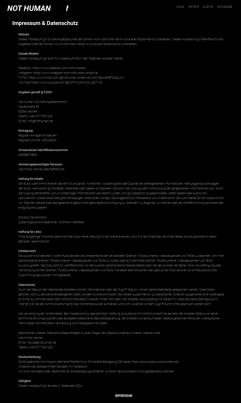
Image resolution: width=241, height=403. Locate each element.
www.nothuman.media (70, 44)
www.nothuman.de (106, 39)
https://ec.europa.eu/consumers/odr (155, 361)
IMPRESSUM (123, 395)
